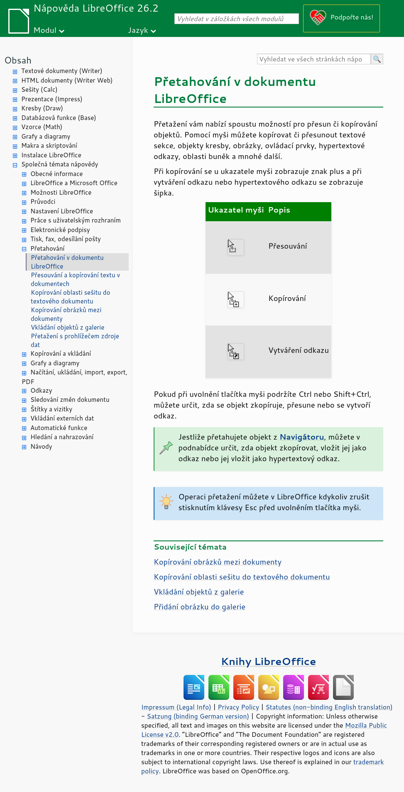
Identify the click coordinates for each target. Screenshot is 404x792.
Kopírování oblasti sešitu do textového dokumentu (70, 297)
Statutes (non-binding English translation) (328, 706)
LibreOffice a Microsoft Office (74, 182)
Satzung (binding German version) (198, 716)
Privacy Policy (238, 706)
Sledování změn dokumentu (70, 399)
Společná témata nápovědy (59, 164)
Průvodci (42, 201)
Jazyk (138, 29)
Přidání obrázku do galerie (199, 606)
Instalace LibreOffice (51, 155)
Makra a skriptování (49, 145)
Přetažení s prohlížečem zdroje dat (75, 340)
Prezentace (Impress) (52, 99)
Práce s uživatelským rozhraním (75, 220)
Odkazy (41, 390)
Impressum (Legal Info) (176, 706)
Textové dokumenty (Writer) (62, 70)
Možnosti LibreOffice (60, 192)
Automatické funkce (58, 427)
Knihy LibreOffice (268, 661)
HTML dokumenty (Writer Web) (67, 80)
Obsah (18, 60)
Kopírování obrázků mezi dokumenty (66, 314)
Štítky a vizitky (51, 409)
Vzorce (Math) (41, 126)
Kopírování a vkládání (60, 353)
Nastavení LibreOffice (61, 211)
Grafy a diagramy (45, 136)
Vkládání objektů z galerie (67, 327)
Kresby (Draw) (42, 108)
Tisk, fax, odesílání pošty (65, 239)
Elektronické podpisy (60, 229)
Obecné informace (56, 173)
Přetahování (47, 248)
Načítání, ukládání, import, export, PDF (74, 377)
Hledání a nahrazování (61, 437)
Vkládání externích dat (62, 418)
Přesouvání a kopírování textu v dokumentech (75, 279)
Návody (41, 446)
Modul (44, 29)
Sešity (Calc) (39, 89)
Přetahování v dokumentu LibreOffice (67, 262)
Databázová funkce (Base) (58, 117)
